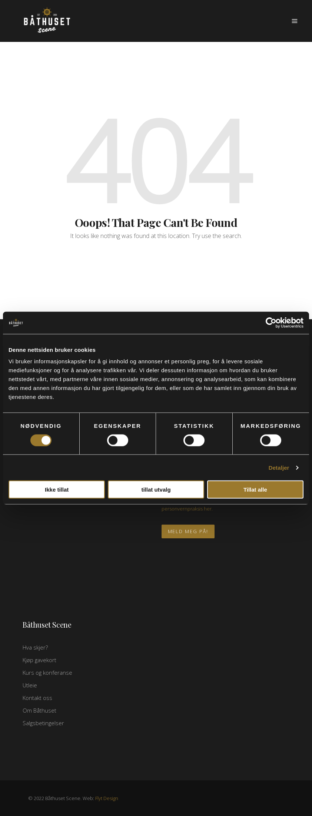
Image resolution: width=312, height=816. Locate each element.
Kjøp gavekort (39, 660)
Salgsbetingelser (43, 723)
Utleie (30, 685)
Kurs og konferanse (47, 672)
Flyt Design (106, 798)
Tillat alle (255, 489)
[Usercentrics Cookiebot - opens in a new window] (271, 322)
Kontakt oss (37, 697)
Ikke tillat (57, 489)
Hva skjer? (35, 647)
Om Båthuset (39, 710)
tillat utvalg (155, 489)
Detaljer (279, 467)
